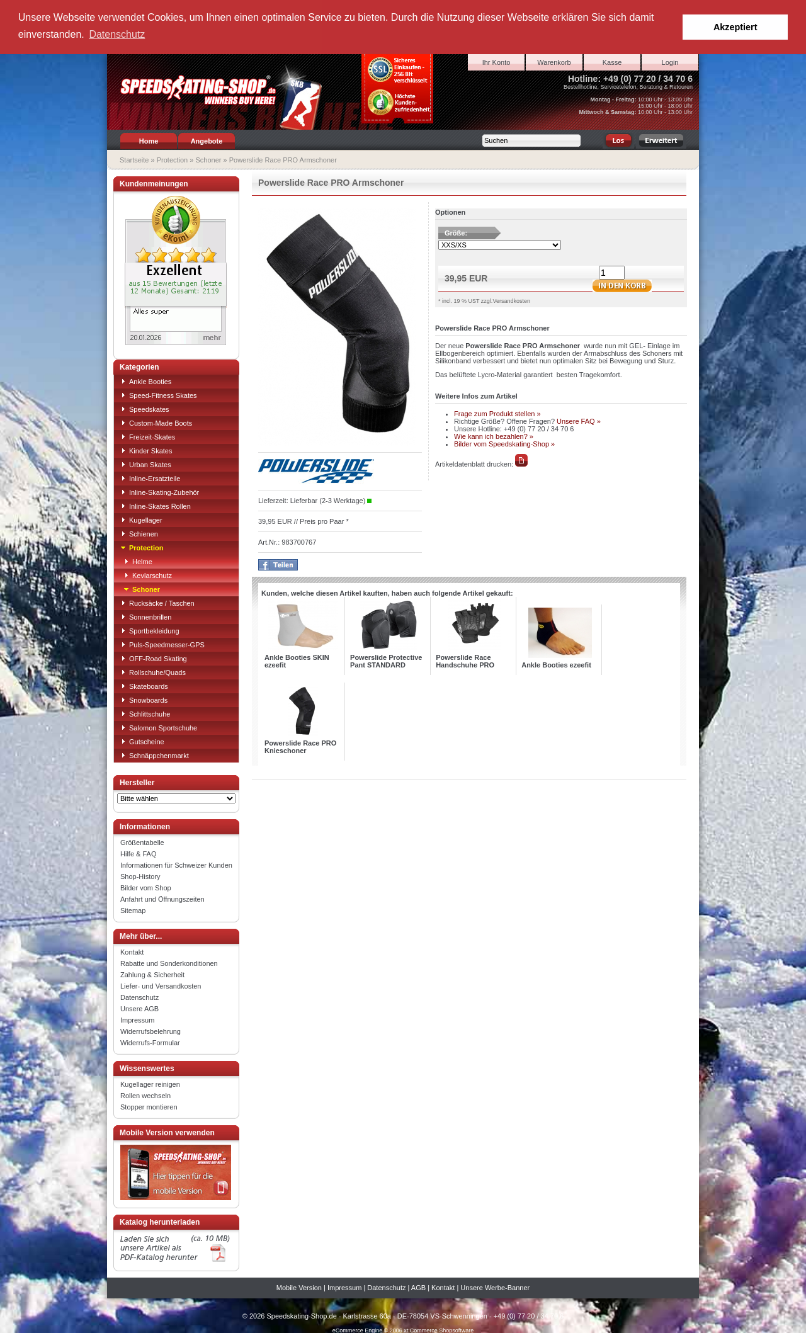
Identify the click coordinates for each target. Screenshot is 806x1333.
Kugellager (141, 519)
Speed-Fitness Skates (158, 395)
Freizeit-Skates (147, 436)
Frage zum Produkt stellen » (497, 413)
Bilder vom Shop (145, 887)
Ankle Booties (145, 381)
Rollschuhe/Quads (153, 672)
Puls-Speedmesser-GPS (162, 644)
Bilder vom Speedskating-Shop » (504, 443)
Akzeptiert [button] (735, 27)
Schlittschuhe (145, 713)
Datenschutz (139, 997)
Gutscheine (142, 741)
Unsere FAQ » (579, 420)
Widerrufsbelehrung (150, 1031)
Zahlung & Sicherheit (152, 974)
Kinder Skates (146, 450)
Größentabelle (142, 842)
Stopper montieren (149, 1106)
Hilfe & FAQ (138, 853)
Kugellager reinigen (150, 1083)
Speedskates (144, 408)
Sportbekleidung (149, 630)
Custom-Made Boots (156, 422)
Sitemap (132, 910)
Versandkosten (511, 300)
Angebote (207, 140)
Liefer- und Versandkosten (160, 985)
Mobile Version (299, 1287)
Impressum (137, 1019)
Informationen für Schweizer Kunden (176, 864)
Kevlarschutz (147, 575)
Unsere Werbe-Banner (495, 1287)
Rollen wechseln (145, 1095)
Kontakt (132, 951)
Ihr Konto (496, 61)
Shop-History (140, 876)
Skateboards (144, 685)
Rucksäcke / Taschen (157, 602)
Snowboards (143, 699)
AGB (418, 1287)
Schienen (139, 533)
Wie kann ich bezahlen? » (493, 436)
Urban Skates (145, 464)
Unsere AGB (139, 1008)
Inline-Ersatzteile (150, 478)
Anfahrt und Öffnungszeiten (162, 898)
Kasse (612, 61)
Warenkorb (553, 61)
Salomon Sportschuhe (158, 727)
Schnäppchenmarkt (154, 755)
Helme (137, 561)
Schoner (208, 159)
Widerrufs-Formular (150, 1042)
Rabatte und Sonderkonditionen (169, 963)
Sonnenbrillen (145, 616)
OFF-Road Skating (153, 658)
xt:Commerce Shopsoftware (439, 1330)
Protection (172, 159)
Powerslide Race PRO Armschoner (283, 159)
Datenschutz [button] (117, 34)
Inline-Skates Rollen (155, 505)
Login (670, 61)
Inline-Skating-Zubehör (159, 492)
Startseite (134, 159)
